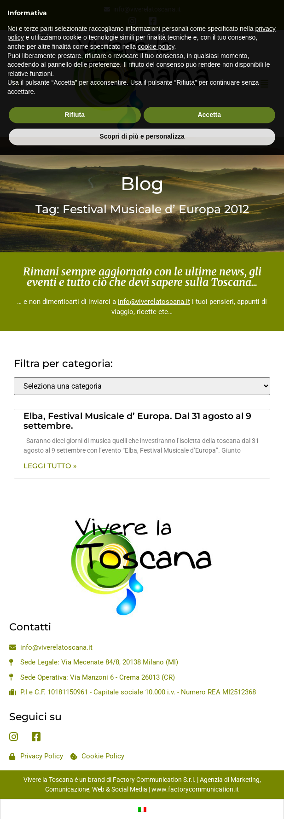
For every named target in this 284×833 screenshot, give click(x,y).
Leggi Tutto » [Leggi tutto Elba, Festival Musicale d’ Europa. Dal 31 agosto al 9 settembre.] (50, 465)
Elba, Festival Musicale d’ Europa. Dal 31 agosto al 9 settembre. (137, 421)
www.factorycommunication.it (195, 789)
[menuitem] (142, 809)
